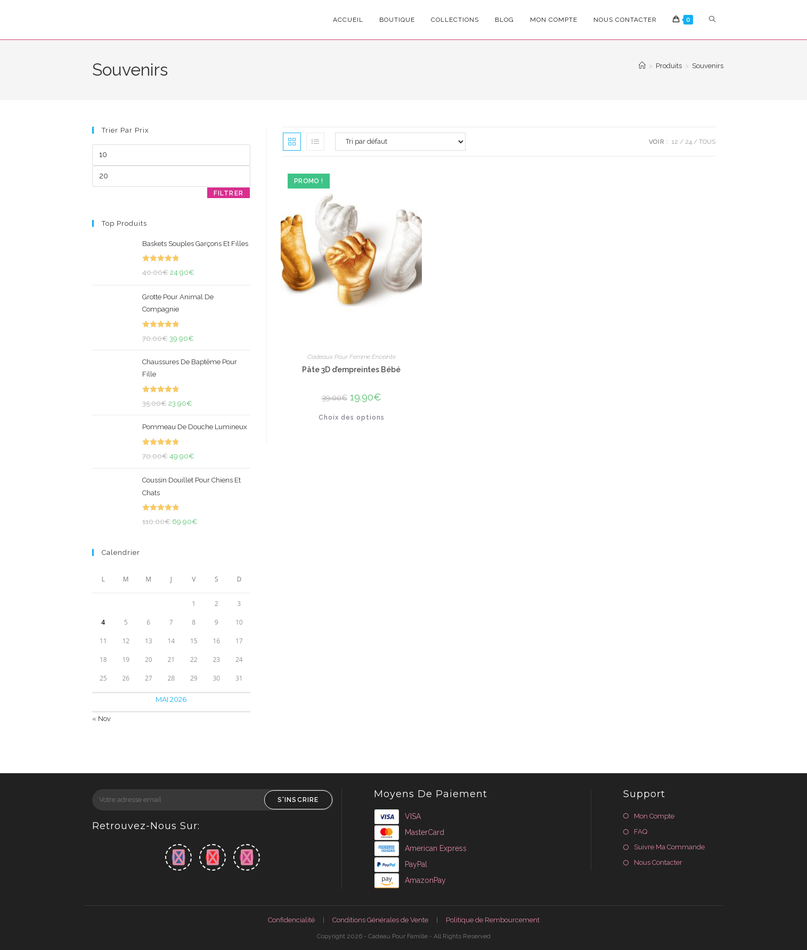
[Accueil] (642, 66)
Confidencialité (291, 920)
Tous (707, 141)
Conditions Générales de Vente (380, 920)
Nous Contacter (658, 862)
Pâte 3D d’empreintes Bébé (351, 369)
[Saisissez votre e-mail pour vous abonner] (212, 799)
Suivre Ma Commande (669, 847)
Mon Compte (654, 816)
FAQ (640, 832)
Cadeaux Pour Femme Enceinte (351, 357)
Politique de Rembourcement (493, 920)
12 (675, 141)
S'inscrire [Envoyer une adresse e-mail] (298, 800)
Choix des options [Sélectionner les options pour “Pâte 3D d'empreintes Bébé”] (352, 417)
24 (688, 141)
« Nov (101, 719)
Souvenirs (707, 66)
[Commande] (400, 142)
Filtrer (228, 193)
